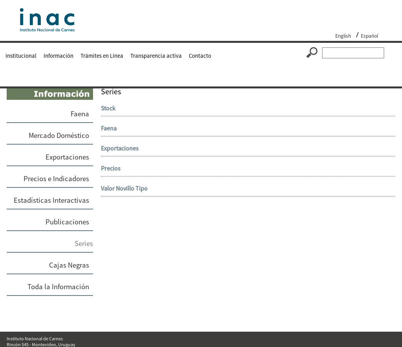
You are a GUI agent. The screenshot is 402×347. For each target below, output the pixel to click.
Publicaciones (67, 221)
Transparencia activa (156, 55)
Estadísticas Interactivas (51, 200)
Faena (80, 113)
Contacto (200, 55)
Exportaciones (67, 157)
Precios (111, 168)
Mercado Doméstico (59, 135)
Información (58, 55)
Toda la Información (58, 286)
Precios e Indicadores (56, 178)
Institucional (21, 55)
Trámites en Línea (101, 55)
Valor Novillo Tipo (124, 188)
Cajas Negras (69, 265)
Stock (108, 108)
